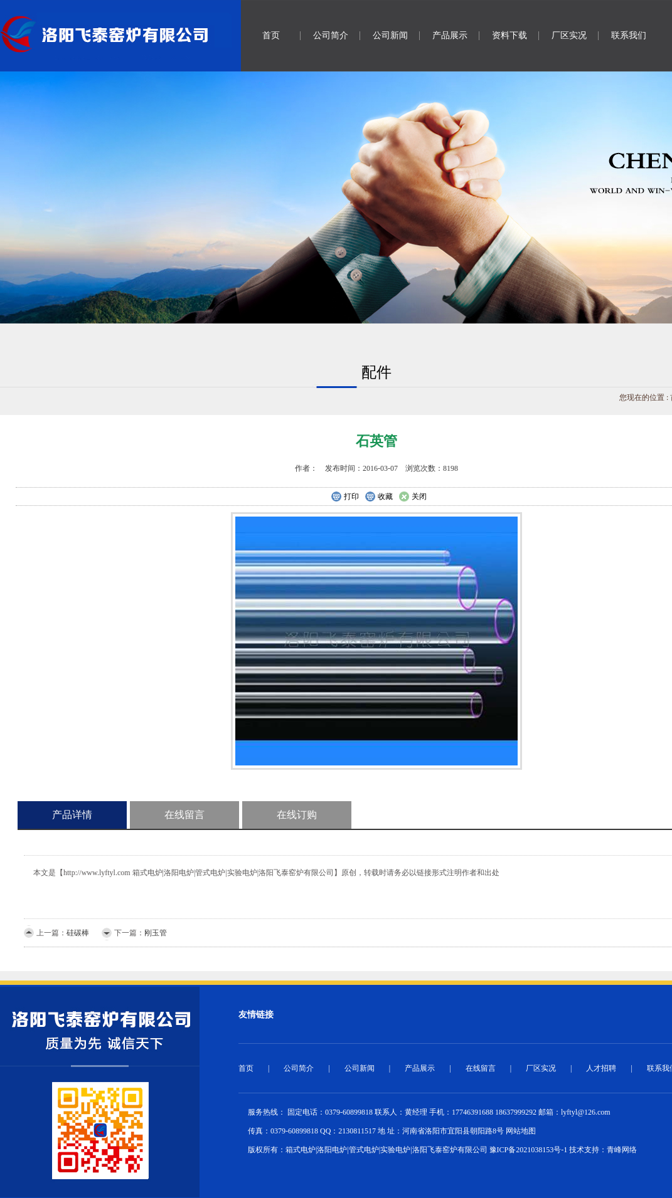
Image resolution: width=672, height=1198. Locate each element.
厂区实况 (569, 35)
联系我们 (628, 35)
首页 (271, 35)
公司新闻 (390, 35)
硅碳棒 (78, 932)
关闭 (412, 497)
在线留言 (184, 814)
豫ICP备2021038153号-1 (528, 1149)
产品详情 (72, 814)
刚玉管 (155, 932)
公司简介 (330, 35)
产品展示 (449, 35)
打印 (345, 497)
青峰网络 (622, 1149)
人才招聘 (601, 1068)
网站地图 (521, 1131)
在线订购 (297, 814)
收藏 (379, 497)
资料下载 (509, 35)
